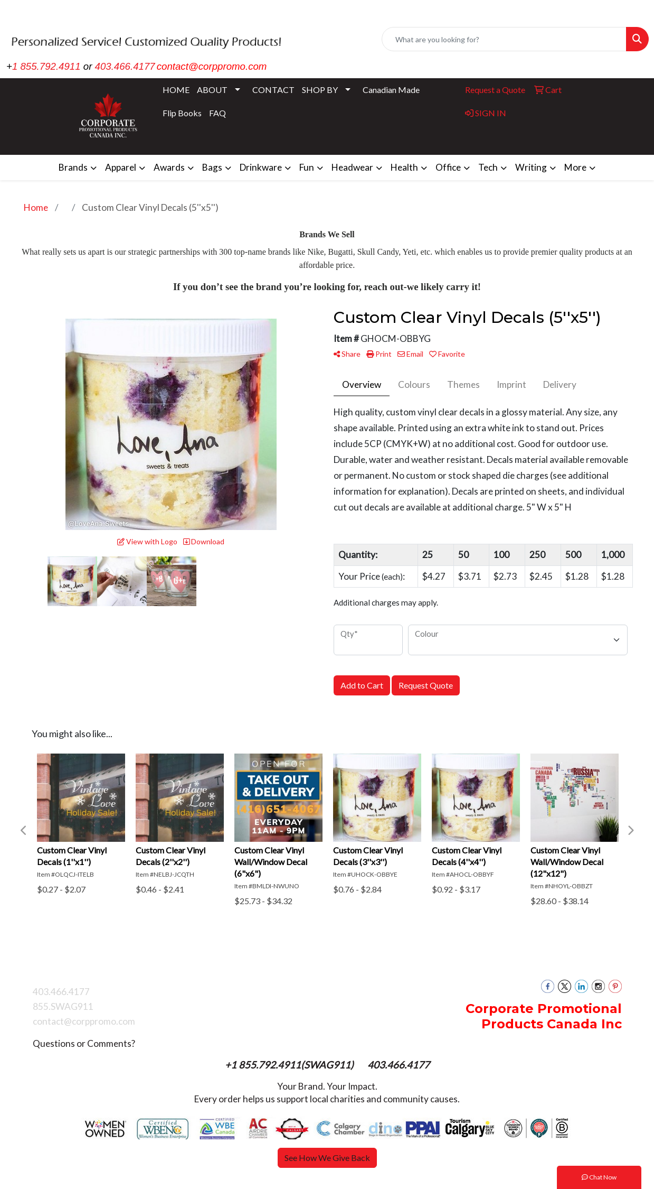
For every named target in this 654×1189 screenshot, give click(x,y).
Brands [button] (73, 167)
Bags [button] (212, 167)
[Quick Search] (504, 39)
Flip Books (182, 113)
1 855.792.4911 (46, 66)
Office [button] (448, 167)
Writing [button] (531, 167)
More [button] (575, 167)
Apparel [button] (120, 167)
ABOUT (212, 90)
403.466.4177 (125, 66)
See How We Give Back (327, 1158)
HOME (176, 90)
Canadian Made (391, 90)
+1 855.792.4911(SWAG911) (290, 1065)
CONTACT (273, 90)
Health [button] (404, 167)
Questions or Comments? (84, 1043)
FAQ (217, 113)
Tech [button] (488, 167)
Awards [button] (169, 167)
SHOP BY (320, 90)
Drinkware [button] (261, 167)
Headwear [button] (352, 167)
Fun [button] (306, 167)
